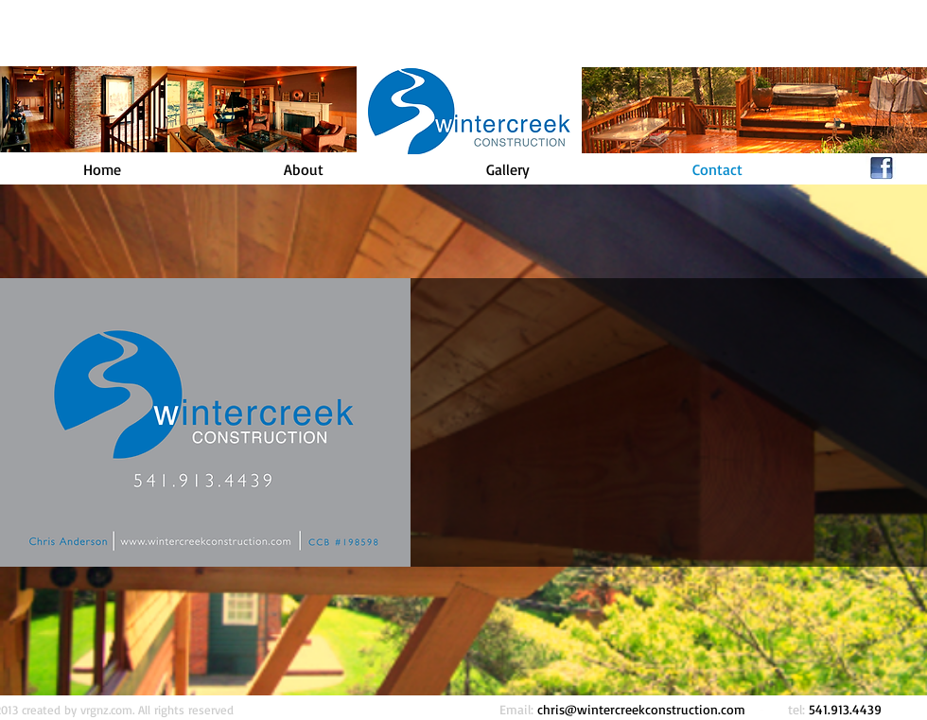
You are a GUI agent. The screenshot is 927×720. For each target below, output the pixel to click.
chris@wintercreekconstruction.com (641, 709)
